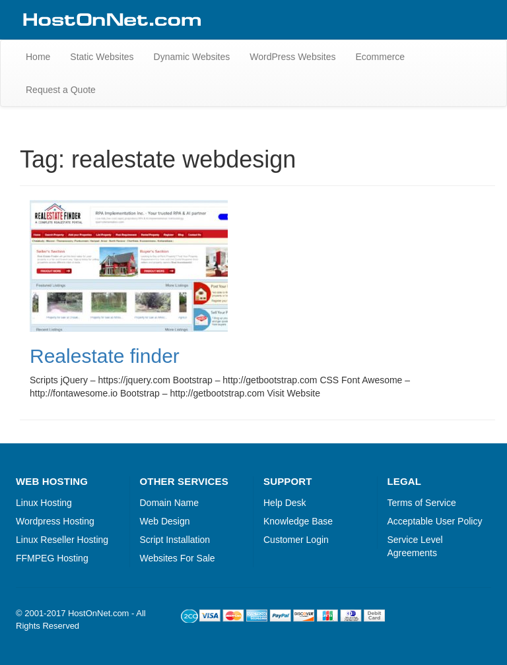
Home (38, 56)
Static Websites (101, 56)
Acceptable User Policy (435, 521)
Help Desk (284, 502)
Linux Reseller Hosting (62, 539)
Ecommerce (380, 56)
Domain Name (169, 502)
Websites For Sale (177, 558)
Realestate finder (105, 356)
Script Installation (175, 539)
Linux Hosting (44, 502)
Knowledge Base (298, 521)
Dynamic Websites (192, 56)
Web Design (165, 521)
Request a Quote (61, 89)
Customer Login (296, 539)
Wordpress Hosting (55, 521)
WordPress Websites (292, 56)
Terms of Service (422, 502)
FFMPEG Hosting (52, 558)
